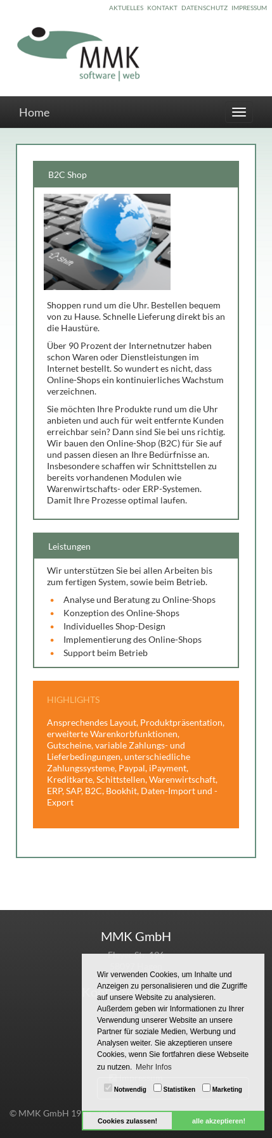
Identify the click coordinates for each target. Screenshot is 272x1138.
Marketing (222, 1088)
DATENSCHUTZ (204, 7)
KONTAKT (162, 7)
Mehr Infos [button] (154, 1067)
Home (34, 112)
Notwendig (125, 1088)
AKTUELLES (126, 7)
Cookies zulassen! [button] (127, 1121)
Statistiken (174, 1088)
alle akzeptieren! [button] (218, 1121)
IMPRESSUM (249, 7)
